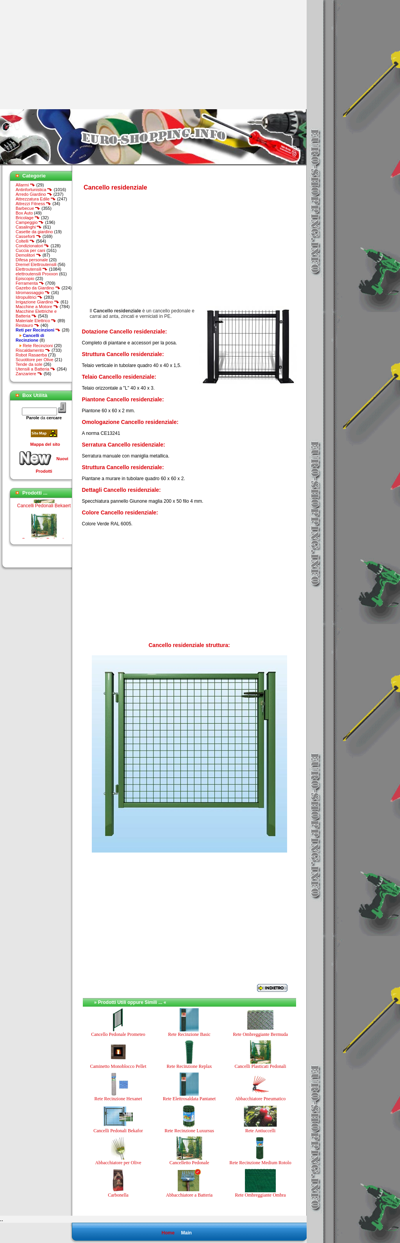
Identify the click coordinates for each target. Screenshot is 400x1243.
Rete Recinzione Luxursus (189, 1130)
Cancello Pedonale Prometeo (118, 1034)
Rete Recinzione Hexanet (118, 1098)
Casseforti (28, 236)
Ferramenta (30, 283)
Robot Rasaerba (31, 355)
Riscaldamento (33, 350)
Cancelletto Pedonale (189, 1162)
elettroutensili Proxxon (37, 273)
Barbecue (28, 208)
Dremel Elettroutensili (36, 264)
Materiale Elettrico (36, 320)
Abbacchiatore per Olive (118, 1162)
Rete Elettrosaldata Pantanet (189, 1098)
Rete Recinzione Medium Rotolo (260, 1162)
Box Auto (24, 213)
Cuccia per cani (30, 250)
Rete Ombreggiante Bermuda (260, 1034)
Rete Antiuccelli (260, 1130)
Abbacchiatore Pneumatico (260, 1098)
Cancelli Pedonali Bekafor (118, 1130)
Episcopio (25, 278)
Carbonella (118, 1195)
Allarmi (25, 185)
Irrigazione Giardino (37, 302)
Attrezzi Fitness (33, 203)
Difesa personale (32, 259)
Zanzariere (29, 373)
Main (186, 1233)
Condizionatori (32, 245)
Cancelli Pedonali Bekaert (44, 509)
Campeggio (30, 222)
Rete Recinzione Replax (189, 1066)
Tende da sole (29, 364)
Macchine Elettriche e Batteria (36, 313)
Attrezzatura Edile (36, 199)
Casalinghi (29, 227)
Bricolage (28, 217)
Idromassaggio (33, 292)
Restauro (27, 325)
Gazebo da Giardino (38, 287)
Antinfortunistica (34, 189)
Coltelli (25, 241)
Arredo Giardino (34, 194)
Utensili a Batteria (35, 369)
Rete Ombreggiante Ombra (260, 1195)
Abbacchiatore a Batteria (189, 1195)
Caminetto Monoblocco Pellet (118, 1066)
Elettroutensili (32, 269)
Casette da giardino (34, 231)
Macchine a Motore (37, 306)
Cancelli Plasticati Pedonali (260, 1066)
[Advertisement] (65, 54)
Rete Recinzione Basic (189, 1034)
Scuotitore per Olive (35, 359)
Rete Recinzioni (38, 345)
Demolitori (28, 255)
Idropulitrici (29, 297)
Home (167, 1233)
